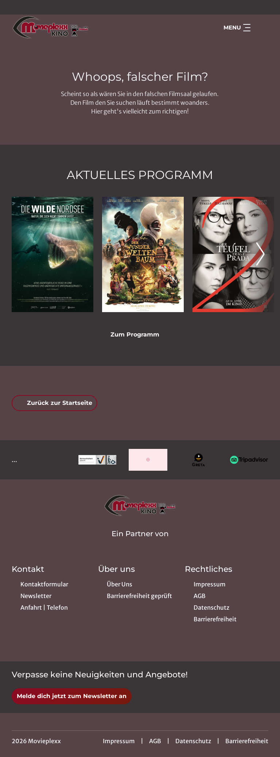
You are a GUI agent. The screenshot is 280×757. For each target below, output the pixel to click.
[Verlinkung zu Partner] (97, 460)
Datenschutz (193, 741)
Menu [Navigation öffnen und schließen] (236, 27)
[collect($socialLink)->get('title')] (13, 7)
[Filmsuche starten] (261, 27)
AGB (155, 741)
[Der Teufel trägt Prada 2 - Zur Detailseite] (233, 254)
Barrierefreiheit (246, 741)
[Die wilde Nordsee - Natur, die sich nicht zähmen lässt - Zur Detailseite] (52, 254)
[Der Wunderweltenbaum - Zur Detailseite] (143, 254)
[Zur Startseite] (63, 27)
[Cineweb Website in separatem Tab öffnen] (140, 543)
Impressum (119, 741)
